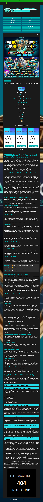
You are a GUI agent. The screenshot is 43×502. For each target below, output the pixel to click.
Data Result (31, 22)
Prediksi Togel (12, 20)
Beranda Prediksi (7, 80)
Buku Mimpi (12, 28)
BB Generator (31, 24)
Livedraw (30, 18)
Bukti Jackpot (30, 28)
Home (12, 18)
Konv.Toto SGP (30, 26)
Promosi (30, 20)
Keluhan (12, 30)
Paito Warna (12, 26)
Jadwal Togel (12, 22)
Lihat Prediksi (9, 146)
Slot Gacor (12, 24)
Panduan (30, 30)
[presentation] (20, 149)
